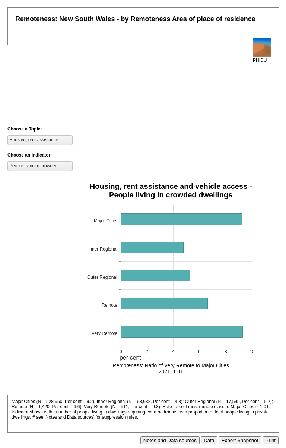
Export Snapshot (240, 440)
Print (271, 440)
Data (209, 440)
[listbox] (40, 140)
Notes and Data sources (170, 440)
